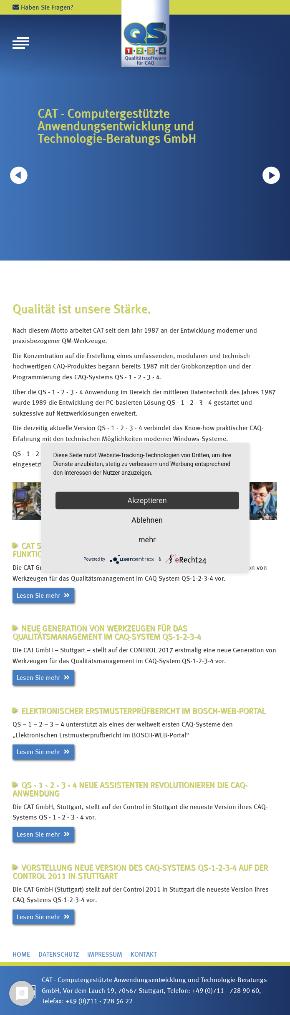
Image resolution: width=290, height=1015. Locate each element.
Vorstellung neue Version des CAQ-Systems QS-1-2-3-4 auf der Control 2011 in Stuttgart (140, 871)
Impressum (104, 954)
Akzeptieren (147, 500)
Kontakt (143, 954)
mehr (147, 539)
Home (21, 954)
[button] (271, 175)
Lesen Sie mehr (43, 595)
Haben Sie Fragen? (43, 7)
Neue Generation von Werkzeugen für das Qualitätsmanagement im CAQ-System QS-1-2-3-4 (107, 632)
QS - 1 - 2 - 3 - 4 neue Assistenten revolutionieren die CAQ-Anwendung (130, 789)
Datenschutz (58, 954)
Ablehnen (147, 519)
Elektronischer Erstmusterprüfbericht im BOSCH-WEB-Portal (143, 711)
